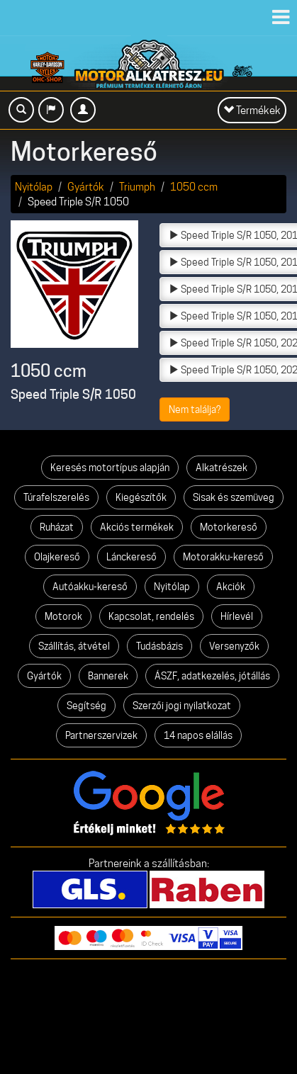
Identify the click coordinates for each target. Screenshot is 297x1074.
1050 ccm (194, 187)
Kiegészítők (141, 497)
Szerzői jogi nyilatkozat (182, 705)
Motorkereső (228, 527)
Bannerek (108, 676)
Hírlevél (236, 616)
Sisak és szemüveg (233, 497)
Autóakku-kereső (90, 586)
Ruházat (57, 527)
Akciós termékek (137, 527)
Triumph (137, 187)
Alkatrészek (221, 467)
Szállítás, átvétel (74, 646)
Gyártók (85, 187)
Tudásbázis (159, 646)
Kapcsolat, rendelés (151, 616)
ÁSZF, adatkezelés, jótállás (212, 676)
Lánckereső (131, 557)
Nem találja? (194, 409)
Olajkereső (57, 557)
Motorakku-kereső (223, 557)
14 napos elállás (198, 735)
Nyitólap (33, 187)
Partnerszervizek (101, 735)
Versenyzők (234, 646)
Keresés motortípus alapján (109, 467)
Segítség (86, 705)
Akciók (230, 586)
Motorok (63, 616)
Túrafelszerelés (56, 497)
